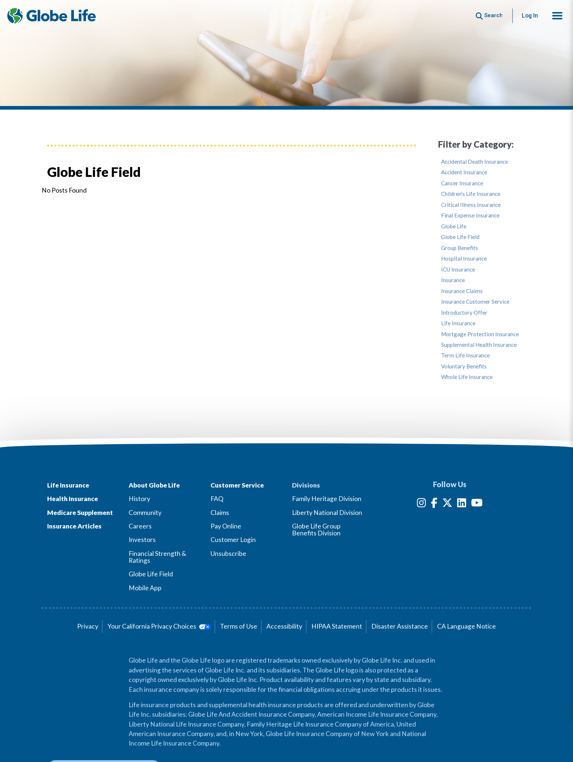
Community (145, 512)
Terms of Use (238, 626)
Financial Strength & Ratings (157, 557)
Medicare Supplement (80, 512)
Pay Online (225, 526)
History (139, 499)
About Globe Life (154, 485)
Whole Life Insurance (467, 377)
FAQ (216, 499)
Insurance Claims (462, 291)
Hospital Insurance (464, 258)
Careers (140, 526)
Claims (219, 512)
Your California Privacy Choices (159, 626)
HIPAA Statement (336, 626)
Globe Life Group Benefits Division (316, 529)
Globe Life (453, 226)
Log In (530, 15)
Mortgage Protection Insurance (480, 334)
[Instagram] (421, 504)
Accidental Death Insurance (474, 162)
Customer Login (233, 539)
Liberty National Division (327, 512)
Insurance (453, 280)
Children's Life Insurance (470, 194)
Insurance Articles (74, 526)
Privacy (87, 626)
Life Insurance (458, 323)
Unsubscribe (228, 553)
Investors (142, 539)
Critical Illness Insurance (471, 205)
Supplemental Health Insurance (479, 345)
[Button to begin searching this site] (489, 15)
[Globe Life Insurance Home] (51, 15)
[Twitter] (447, 504)
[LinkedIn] (461, 504)
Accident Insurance (464, 172)
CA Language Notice (466, 626)
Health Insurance (72, 499)
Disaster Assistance (399, 626)
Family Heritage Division (326, 499)
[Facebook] (434, 504)
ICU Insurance (458, 269)
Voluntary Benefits (464, 366)
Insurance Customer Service (475, 302)
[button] (557, 15)
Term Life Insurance (465, 355)
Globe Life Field (460, 237)
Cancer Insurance (462, 183)
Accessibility (284, 626)
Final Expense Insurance (470, 215)
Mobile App (145, 588)
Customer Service (237, 485)
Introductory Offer (464, 313)
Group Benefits (459, 248)
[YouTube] (477, 504)
